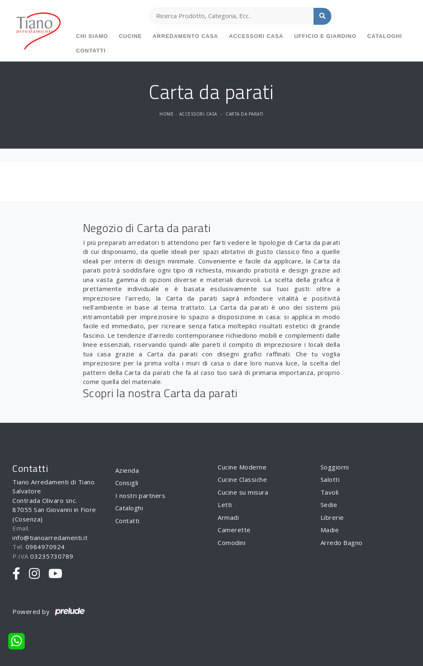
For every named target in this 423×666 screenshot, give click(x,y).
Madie (330, 530)
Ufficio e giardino (325, 36)
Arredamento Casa (185, 36)
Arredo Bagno (342, 542)
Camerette (234, 530)
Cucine (130, 36)
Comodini (231, 542)
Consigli (126, 483)
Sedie (329, 504)
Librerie (332, 517)
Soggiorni (335, 467)
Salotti (330, 479)
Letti (225, 504)
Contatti (91, 50)
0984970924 (45, 547)
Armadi (228, 517)
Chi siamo (92, 36)
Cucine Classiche (242, 479)
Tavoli (330, 492)
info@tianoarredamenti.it (50, 537)
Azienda (127, 470)
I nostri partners (140, 495)
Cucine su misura (243, 492)
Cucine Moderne (242, 467)
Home (166, 114)
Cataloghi (384, 36)
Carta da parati (245, 114)
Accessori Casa (256, 36)
